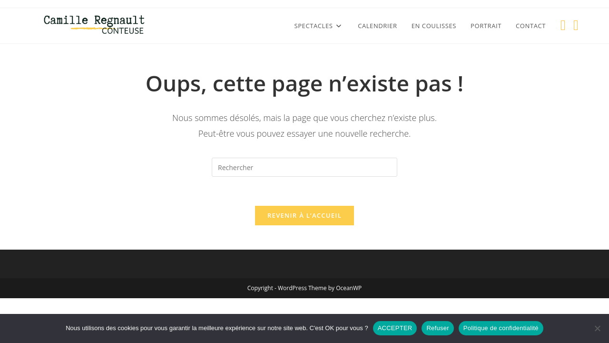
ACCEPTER (395, 328)
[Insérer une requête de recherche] (304, 167)
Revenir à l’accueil (304, 215)
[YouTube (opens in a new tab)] (576, 25)
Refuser (437, 328)
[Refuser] (597, 328)
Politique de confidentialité (501, 328)
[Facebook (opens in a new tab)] (563, 25)
